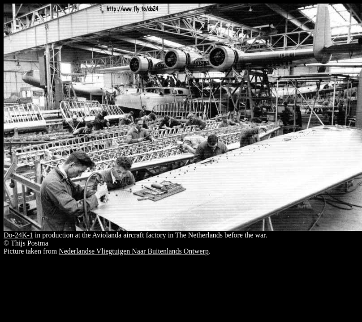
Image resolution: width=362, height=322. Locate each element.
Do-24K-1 (18, 235)
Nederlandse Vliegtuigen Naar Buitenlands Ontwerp (134, 251)
